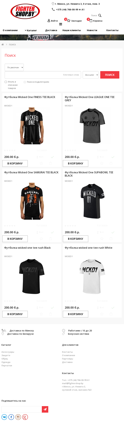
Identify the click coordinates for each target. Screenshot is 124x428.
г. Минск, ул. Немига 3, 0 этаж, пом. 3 (77, 3)
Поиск (12, 44)
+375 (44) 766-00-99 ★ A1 (70, 9)
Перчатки (6, 365)
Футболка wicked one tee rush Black (27, 247)
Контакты (112, 30)
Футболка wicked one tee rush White (88, 247)
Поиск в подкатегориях (36, 82)
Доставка (51, 30)
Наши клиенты (71, 30)
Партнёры (67, 358)
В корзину (15, 163)
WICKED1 (8, 105)
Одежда (5, 362)
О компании (10, 30)
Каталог (32, 30)
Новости (92, 30)
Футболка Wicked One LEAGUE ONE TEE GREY (89, 98)
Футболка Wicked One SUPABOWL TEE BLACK (89, 174)
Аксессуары (7, 351)
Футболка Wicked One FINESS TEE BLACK (29, 97)
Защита (5, 355)
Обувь (4, 358)
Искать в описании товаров (11, 85)
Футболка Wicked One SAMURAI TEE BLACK (31, 172)
